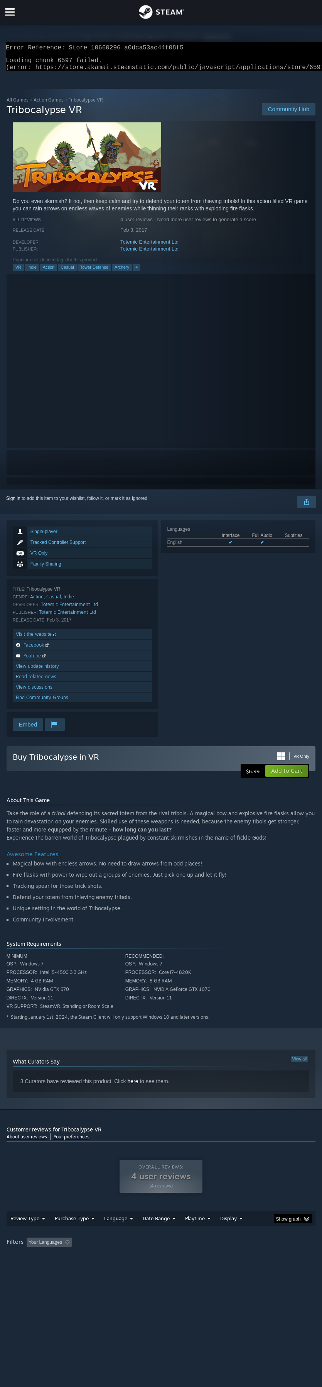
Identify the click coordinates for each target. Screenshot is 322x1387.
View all (299, 1063)
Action (49, 271)
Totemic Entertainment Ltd (149, 246)
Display (228, 1234)
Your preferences (71, 1141)
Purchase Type (72, 1234)
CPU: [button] (66, 1268)
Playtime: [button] (183, 1257)
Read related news (36, 681)
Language (115, 1234)
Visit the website (37, 639)
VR (18, 271)
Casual (67, 271)
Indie (32, 271)
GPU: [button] (92, 1268)
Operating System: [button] (27, 1268)
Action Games (49, 104)
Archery (122, 271)
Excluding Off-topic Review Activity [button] (123, 1257)
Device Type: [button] (126, 1268)
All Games (18, 104)
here (132, 1086)
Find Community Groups (42, 702)
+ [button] (136, 271)
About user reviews (27, 1141)
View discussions (34, 691)
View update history (37, 671)
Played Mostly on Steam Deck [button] (238, 1257)
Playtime (195, 1234)
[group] (161, 1263)
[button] (287, 775)
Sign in (13, 503)
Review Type (24, 1234)
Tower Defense (94, 271)
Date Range (156, 1234)
